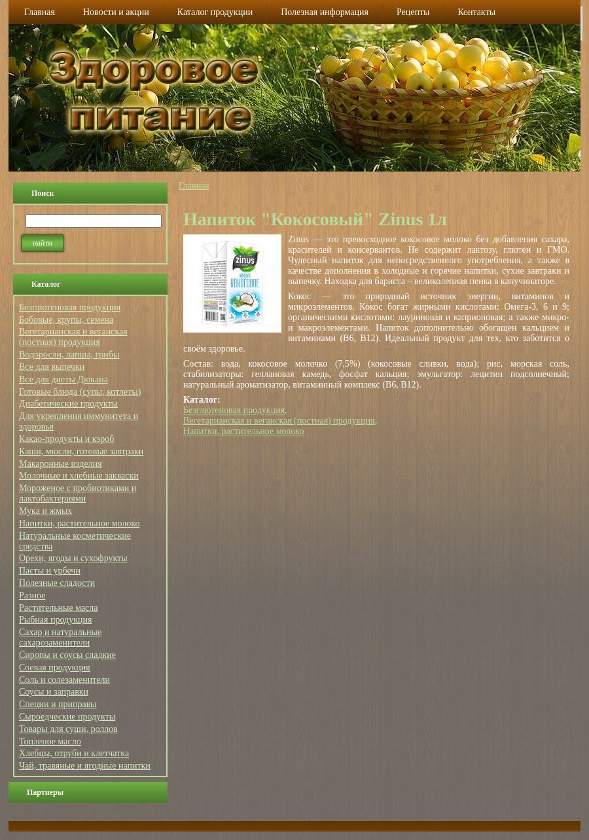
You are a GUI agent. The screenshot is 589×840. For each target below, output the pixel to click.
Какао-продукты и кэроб (66, 439)
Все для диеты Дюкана (63, 379)
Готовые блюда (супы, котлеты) (80, 392)
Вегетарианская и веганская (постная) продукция (73, 337)
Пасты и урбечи (49, 570)
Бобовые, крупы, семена (66, 320)
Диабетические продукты (68, 404)
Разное (32, 595)
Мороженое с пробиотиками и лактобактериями (77, 493)
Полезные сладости (57, 583)
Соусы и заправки (53, 692)
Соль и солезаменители (64, 680)
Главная (194, 186)
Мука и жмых (45, 511)
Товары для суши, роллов (68, 729)
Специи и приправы (58, 704)
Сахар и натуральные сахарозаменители (60, 637)
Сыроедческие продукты (67, 716)
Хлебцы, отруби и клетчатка (74, 753)
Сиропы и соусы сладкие (67, 655)
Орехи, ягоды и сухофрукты (73, 558)
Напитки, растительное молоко (79, 523)
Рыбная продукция (55, 620)
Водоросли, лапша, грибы (69, 354)
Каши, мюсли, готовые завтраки (81, 451)
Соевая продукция (54, 667)
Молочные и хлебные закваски (79, 476)
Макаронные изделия (60, 464)
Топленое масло (50, 741)
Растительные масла (58, 608)
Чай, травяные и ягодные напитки (85, 766)
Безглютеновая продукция (69, 307)
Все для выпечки (51, 367)
